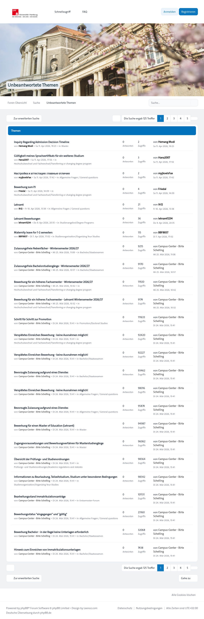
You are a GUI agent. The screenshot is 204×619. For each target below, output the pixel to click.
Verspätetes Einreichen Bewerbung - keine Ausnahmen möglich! (51, 335)
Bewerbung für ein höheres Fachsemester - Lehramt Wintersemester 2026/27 (58, 299)
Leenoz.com (90, 608)
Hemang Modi (26, 145)
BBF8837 (23, 236)
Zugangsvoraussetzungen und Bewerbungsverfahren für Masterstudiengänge (58, 443)
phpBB (24, 608)
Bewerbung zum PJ (25, 187)
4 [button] (180, 118)
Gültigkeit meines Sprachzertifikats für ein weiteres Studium (49, 156)
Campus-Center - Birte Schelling (34, 252)
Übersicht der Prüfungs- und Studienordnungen (41, 459)
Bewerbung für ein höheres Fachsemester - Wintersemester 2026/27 (53, 282)
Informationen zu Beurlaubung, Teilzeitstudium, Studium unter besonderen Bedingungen (65, 477)
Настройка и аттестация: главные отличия (42, 173)
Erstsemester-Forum (89, 500)
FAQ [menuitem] (82, 12)
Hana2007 (24, 159)
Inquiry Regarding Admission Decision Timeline (41, 142)
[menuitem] (60, 11)
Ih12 (20, 208)
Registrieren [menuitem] (188, 12)
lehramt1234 (25, 222)
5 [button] (187, 118)
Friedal (22, 190)
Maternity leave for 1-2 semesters (33, 232)
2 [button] (167, 118)
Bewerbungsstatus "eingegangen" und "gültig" (40, 514)
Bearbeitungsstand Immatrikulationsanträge (40, 496)
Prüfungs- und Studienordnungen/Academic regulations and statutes (48, 466)
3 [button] (174, 118)
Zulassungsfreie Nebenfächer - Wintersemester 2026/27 (46, 248)
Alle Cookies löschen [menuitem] (181, 595)
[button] (194, 118)
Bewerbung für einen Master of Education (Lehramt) (44, 426)
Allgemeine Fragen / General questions (79, 177)
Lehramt (19, 205)
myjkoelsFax (25, 177)
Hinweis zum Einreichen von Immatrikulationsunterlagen (47, 550)
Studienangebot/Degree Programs (77, 222)
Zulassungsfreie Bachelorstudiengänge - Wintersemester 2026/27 (51, 266)
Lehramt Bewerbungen (27, 219)
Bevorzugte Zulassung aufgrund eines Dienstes (41, 372)
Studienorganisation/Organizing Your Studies (77, 236)
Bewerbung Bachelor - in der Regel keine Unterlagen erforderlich (51, 532)
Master (64, 145)
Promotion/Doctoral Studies (93, 323)
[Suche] (187, 102)
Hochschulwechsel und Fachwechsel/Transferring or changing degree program (53, 163)
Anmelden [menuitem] (170, 12)
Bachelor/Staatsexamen (92, 252)
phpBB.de (45, 612)
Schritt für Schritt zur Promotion (32, 319)
